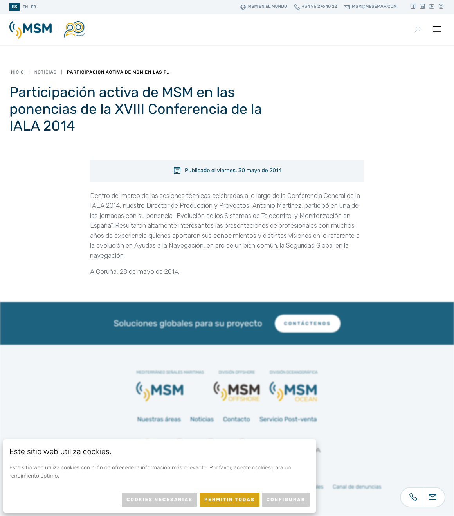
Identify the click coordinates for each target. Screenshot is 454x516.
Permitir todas (229, 499)
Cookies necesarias (159, 499)
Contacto (236, 419)
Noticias (45, 72)
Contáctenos (307, 323)
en (25, 7)
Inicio (16, 72)
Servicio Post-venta (288, 419)
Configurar (286, 499)
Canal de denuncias (357, 487)
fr (33, 7)
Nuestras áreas (159, 419)
